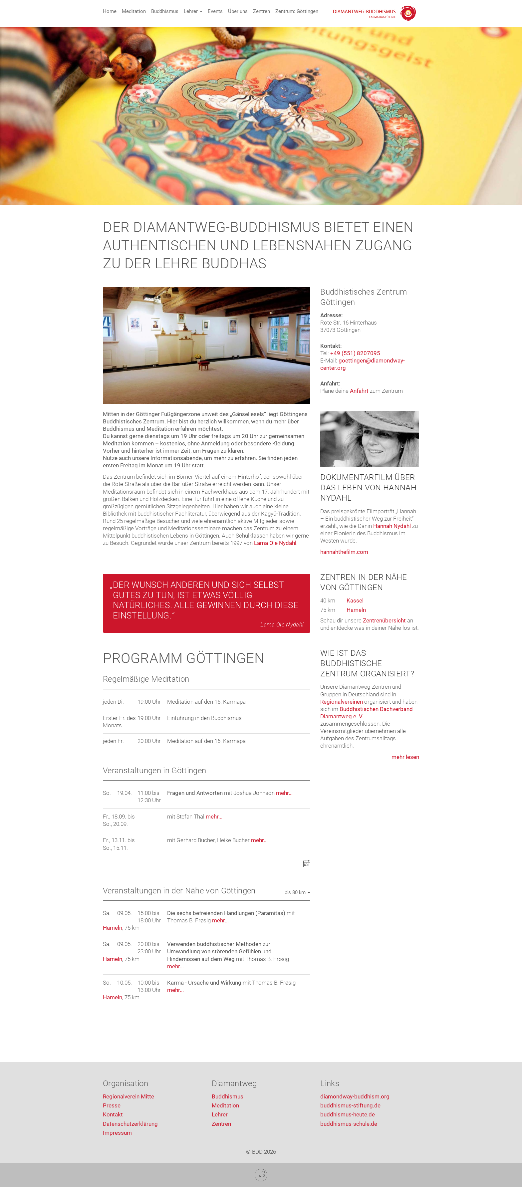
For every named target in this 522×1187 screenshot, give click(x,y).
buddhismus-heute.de (347, 1114)
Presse (112, 1105)
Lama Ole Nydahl (275, 543)
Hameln (112, 927)
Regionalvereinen (341, 701)
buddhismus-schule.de (348, 1123)
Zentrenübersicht (384, 620)
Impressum (117, 1132)
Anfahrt (359, 390)
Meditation (134, 11)
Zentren (261, 11)
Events (215, 11)
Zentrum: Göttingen (296, 11)
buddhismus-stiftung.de (350, 1105)
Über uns (238, 11)
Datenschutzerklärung (130, 1123)
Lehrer (193, 11)
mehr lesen (405, 757)
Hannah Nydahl (392, 526)
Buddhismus (164, 11)
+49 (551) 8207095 (355, 353)
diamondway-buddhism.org (355, 1096)
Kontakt (113, 1114)
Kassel (355, 600)
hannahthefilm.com (344, 552)
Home (110, 11)
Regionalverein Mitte (128, 1096)
